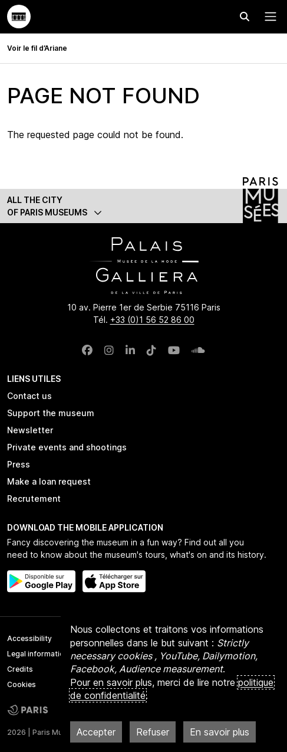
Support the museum (50, 413)
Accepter (96, 732)
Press (18, 464)
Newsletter (30, 430)
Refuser (152, 732)
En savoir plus (219, 732)
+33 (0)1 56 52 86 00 (152, 320)
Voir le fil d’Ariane (37, 48)
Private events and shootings (67, 447)
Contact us (29, 396)
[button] (143, 206)
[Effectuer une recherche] (244, 16)
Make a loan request (49, 481)
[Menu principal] (268, 16)
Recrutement (34, 498)
